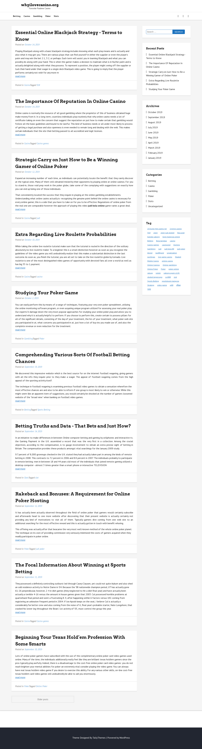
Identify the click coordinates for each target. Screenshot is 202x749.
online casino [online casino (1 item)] (167, 261)
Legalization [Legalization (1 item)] (172, 253)
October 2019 (155, 112)
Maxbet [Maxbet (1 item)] (178, 257)
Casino (27, 16)
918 (38, 85)
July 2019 (153, 127)
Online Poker (41, 686)
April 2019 (153, 142)
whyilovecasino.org (40, 5)
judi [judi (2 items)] (159, 249)
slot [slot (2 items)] (175, 277)
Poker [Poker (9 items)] (163, 269)
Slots (56, 16)
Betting (16, 16)
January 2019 (154, 157)
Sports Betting (43, 409)
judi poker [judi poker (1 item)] (181, 249)
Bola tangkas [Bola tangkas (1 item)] (161, 241)
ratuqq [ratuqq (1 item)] (150, 273)
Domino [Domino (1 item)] (176, 245)
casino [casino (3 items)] (172, 241)
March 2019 (154, 147)
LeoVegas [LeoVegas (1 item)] (151, 257)
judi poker (40, 548)
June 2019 (153, 132)
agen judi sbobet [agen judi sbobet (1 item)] (167, 233)
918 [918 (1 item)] (148, 233)
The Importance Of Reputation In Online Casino (70, 101)
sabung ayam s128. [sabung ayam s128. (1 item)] (172, 273)
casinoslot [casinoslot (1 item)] (166, 245)
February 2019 (155, 152)
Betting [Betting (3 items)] (150, 241)
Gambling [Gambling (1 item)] (151, 249)
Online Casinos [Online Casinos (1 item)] (153, 265)
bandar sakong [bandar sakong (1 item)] (153, 237)
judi (38, 218)
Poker (48, 16)
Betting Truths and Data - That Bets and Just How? (73, 426)
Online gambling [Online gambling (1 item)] (170, 265)
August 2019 (154, 122)
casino (39, 276)
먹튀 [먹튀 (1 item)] (149, 289)
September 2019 (156, 117)
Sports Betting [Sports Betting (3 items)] (153, 281)
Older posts (42, 699)
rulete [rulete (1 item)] (158, 273)
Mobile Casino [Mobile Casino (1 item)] (153, 261)
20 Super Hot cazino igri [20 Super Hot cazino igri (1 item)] (157, 229)
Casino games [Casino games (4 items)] (153, 245)
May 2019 (153, 137)
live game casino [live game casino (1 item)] (165, 257)
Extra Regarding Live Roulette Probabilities (65, 234)
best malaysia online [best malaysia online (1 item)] (171, 237)
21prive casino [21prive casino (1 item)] (176, 229)
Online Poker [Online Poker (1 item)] (152, 269)
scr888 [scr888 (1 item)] (168, 277)
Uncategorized (155, 206)
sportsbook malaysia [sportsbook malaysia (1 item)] (170, 281)
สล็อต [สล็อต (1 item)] (178, 285)
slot (37, 477)
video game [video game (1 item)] (162, 285)
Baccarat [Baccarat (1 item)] (181, 233)
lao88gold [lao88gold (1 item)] (159, 253)
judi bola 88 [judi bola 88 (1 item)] (169, 249)
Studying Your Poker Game (46, 292)
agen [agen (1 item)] (155, 233)
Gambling (37, 16)
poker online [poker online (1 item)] (174, 269)
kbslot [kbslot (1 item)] (149, 253)
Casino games (43, 143)
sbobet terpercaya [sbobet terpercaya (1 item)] (154, 277)
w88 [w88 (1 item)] (171, 285)
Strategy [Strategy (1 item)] (150, 285)
